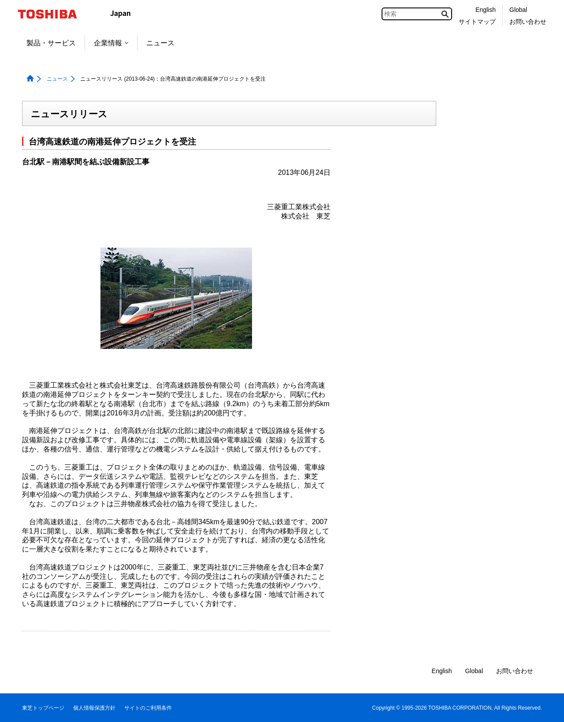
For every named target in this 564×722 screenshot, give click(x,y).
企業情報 (111, 43)
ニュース (160, 43)
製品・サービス (51, 43)
